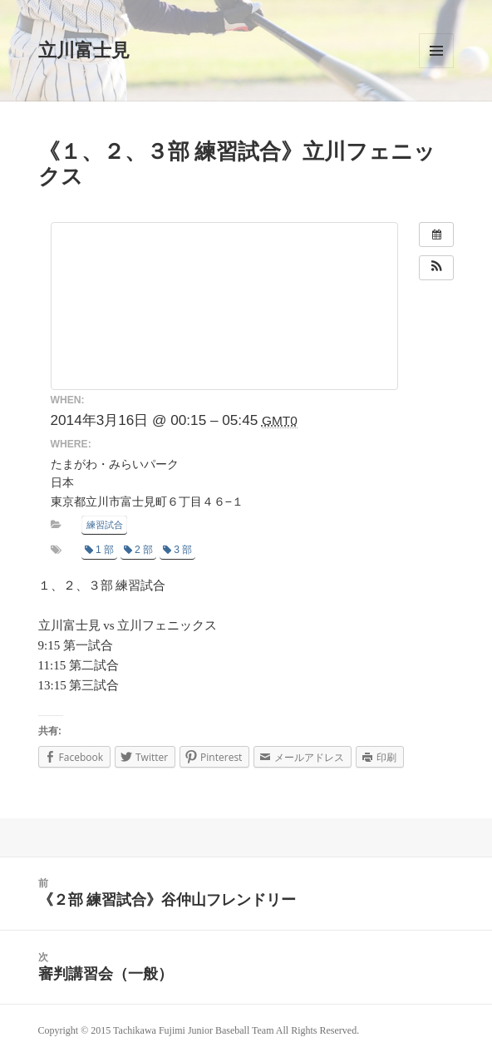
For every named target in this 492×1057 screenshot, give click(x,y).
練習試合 (104, 525)
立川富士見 (84, 50)
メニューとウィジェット (436, 50)
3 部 (177, 550)
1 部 (99, 550)
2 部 (138, 550)
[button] (436, 268)
